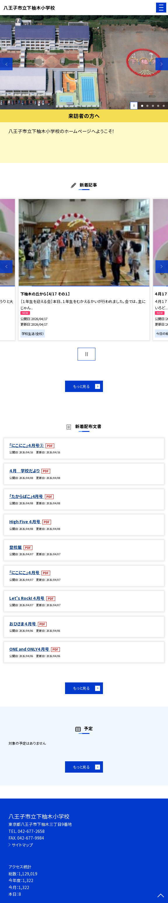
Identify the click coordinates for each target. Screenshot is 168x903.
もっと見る (81, 386)
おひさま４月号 (23, 624)
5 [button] (163, 105)
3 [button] (153, 105)
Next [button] (161, 64)
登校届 (15, 547)
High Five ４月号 (25, 521)
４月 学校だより (24, 470)
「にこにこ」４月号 (24, 572)
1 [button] (142, 105)
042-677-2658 (31, 831)
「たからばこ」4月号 (26, 496)
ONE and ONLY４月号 (29, 649)
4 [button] (158, 105)
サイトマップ (22, 845)
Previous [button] (6, 64)
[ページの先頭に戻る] (160, 896)
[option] (84, 62)
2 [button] (147, 105)
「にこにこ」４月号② (26, 445)
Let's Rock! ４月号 (27, 598)
